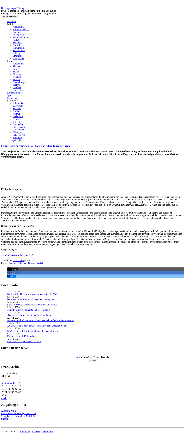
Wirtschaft (18, 106)
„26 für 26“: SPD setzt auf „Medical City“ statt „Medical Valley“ (37, 325)
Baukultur (17, 77)
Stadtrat (4, 419)
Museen (16, 79)
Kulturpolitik (19, 48)
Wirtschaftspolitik (21, 37)
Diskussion (18, 116)
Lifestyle (17, 132)
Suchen (92, 360)
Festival (16, 85)
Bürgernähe (18, 58)
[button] (12, 269)
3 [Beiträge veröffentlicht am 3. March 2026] (5, 382)
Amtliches (18, 111)
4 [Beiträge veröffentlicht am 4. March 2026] (8, 382)
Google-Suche (102, 357)
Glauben (17, 87)
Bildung (16, 53)
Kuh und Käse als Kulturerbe (20, 336)
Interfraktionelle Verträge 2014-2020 (18, 413)
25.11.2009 (18, 260)
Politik (10, 24)
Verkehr (16, 40)
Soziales (17, 108)
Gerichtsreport (19, 129)
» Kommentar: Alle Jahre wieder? (17, 255)
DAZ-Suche (85, 357)
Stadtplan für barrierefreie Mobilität (18, 416)
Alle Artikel (18, 26)
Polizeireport (19, 127)
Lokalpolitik (18, 34)
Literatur (17, 74)
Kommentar (12, 98)
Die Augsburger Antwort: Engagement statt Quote (30, 299)
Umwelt (16, 45)
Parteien (16, 32)
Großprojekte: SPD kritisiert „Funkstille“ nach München (33, 331)
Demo (16, 119)
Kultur (10, 61)
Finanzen (17, 56)
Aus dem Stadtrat (21, 29)
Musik (16, 71)
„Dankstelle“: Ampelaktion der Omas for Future (29, 315)
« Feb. (4, 398)
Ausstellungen (19, 82)
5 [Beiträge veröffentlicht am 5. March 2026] (11, 382)
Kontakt (36, 431)
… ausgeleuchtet (15, 140)
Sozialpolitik (19, 50)
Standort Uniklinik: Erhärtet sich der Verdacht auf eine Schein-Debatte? (40, 320)
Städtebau (17, 42)
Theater (16, 66)
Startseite (11, 21)
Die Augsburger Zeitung (12, 8)
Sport (9, 95)
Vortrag (16, 114)
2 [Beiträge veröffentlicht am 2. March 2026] (2, 382)
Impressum (25, 431)
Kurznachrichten (15, 92)
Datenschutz (47, 431)
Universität (18, 90)
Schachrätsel (19, 135)
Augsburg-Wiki (8, 411)
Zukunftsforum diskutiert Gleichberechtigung (28, 310)
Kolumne (17, 137)
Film (15, 69)
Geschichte (18, 124)
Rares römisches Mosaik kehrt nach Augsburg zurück (32, 304)
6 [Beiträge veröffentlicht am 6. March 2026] (13, 382)
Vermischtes (12, 100)
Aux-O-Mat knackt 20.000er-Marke (24, 341)
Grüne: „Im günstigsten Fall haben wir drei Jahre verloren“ (36, 145)
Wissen (16, 121)
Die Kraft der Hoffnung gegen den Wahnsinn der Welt (32, 294)
